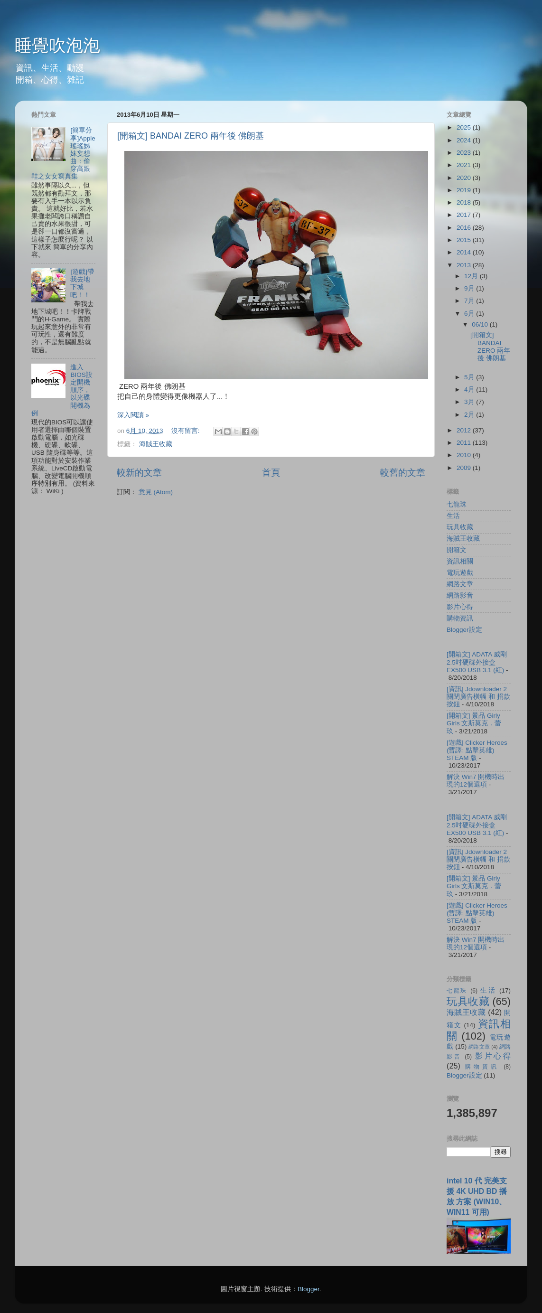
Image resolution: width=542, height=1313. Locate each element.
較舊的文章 (402, 473)
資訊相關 (460, 561)
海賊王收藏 (155, 444)
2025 (465, 127)
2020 (465, 177)
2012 (465, 430)
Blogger (308, 1289)
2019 (465, 190)
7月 (470, 300)
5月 (470, 377)
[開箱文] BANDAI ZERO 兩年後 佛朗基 (190, 136)
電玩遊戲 (460, 572)
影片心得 (460, 606)
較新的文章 (139, 473)
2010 (465, 455)
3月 (470, 401)
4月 (470, 389)
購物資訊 (460, 618)
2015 (465, 240)
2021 (465, 165)
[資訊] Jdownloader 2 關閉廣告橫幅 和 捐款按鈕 (478, 696)
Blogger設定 (464, 629)
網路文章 (460, 584)
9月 (470, 288)
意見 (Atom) (156, 492)
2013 (465, 265)
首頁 (271, 473)
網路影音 (460, 595)
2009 (465, 467)
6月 (470, 313)
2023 (465, 152)
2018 (465, 202)
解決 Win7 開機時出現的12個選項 (476, 780)
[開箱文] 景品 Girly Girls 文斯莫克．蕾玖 (474, 723)
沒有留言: (186, 430)
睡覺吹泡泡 (57, 45)
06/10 (481, 324)
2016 (465, 227)
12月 (472, 276)
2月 (470, 414)
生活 (453, 515)
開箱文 (457, 549)
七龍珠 (457, 504)
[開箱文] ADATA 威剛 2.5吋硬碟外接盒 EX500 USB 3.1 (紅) (477, 662)
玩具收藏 (460, 527)
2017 (465, 214)
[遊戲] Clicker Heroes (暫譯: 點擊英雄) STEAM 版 (477, 750)
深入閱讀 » (133, 415)
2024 (465, 140)
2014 (465, 252)
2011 (465, 442)
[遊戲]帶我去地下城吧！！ (82, 283)
